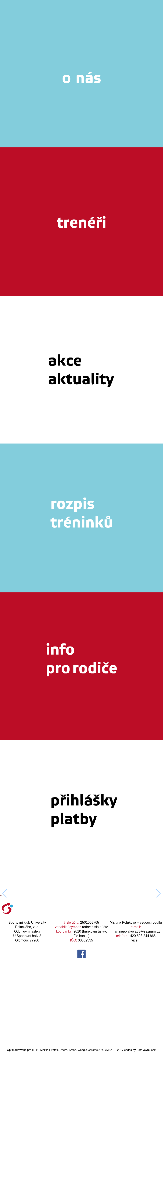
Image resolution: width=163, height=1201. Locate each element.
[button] (158, 968)
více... (136, 1089)
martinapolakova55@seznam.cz (136, 1081)
